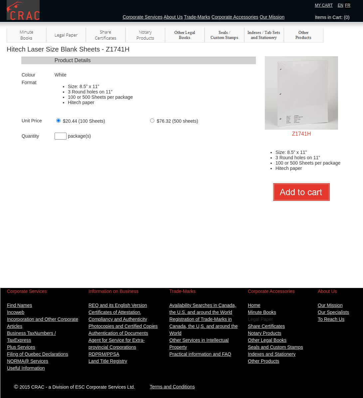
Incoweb (15, 312)
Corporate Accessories (235, 17)
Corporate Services (143, 17)
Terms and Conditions (172, 386)
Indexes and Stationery (271, 354)
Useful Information (26, 368)
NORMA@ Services (27, 361)
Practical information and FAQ (200, 354)
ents (143, 333)
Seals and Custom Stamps (275, 347)
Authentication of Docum (114, 333)
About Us (173, 17)
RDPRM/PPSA (104, 354)
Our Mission (272, 17)
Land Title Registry (108, 361)
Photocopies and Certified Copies (123, 326)
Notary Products (264, 333)
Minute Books (262, 312)
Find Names (19, 305)
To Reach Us (331, 319)
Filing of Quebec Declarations (37, 354)
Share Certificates (266, 326)
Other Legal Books (267, 340)
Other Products (263, 361)
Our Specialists (333, 312)
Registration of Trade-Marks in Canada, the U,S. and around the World (203, 326)
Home (254, 305)
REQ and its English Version (118, 305)
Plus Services (21, 347)
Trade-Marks (197, 17)
